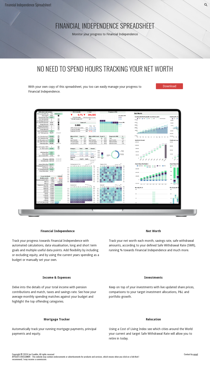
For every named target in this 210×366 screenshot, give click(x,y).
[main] (105, 29)
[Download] (169, 86)
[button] (206, 5)
